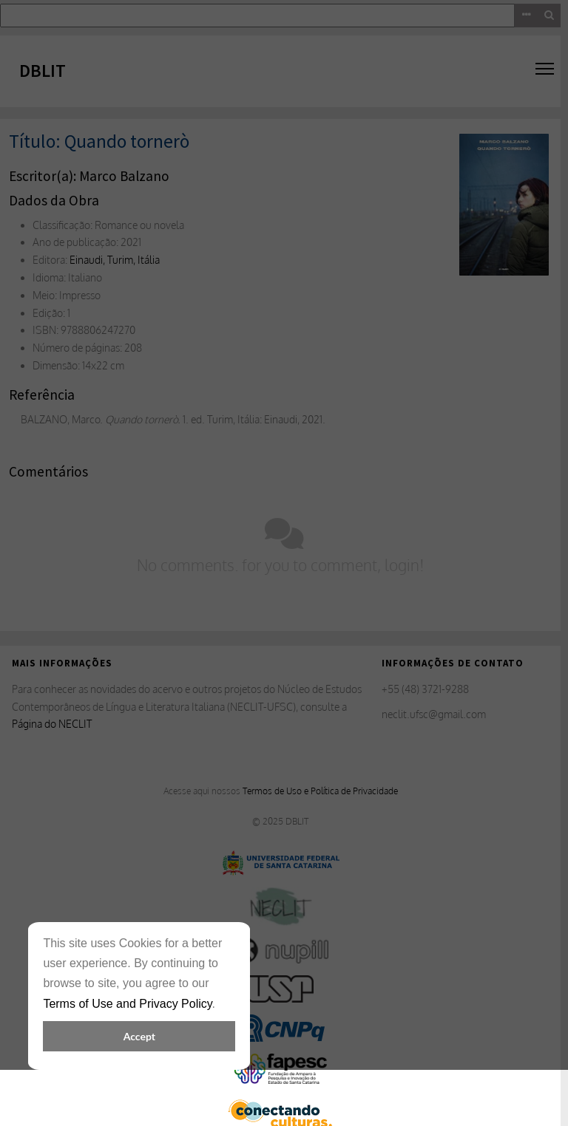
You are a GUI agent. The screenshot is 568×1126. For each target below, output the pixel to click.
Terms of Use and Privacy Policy (127, 1003)
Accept (139, 1036)
